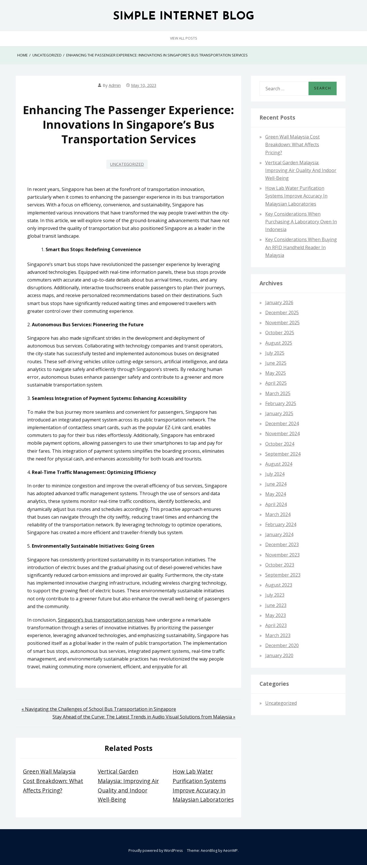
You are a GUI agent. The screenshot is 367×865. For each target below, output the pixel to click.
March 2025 (277, 393)
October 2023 (279, 565)
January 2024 (279, 534)
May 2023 (275, 615)
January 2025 (279, 413)
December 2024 (282, 423)
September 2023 (282, 575)
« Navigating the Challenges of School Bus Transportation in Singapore (99, 709)
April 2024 (276, 504)
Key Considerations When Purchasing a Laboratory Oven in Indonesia (301, 222)
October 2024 (279, 444)
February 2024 (280, 524)
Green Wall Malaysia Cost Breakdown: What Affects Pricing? (53, 781)
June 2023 (275, 605)
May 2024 (275, 494)
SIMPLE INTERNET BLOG (183, 16)
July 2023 (274, 595)
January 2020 (279, 655)
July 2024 (274, 474)
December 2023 (282, 544)
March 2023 (277, 635)
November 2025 (282, 322)
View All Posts (183, 38)
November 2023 (282, 555)
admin (115, 85)
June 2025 (275, 363)
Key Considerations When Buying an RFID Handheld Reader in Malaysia (301, 247)
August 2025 (278, 343)
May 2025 (275, 373)
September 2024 (282, 454)
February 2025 (280, 403)
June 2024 (275, 484)
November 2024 (282, 433)
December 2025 (282, 312)
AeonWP (230, 850)
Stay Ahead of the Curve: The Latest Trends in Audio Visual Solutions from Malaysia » (143, 717)
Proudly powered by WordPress (155, 850)
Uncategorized (127, 164)
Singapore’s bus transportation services (101, 620)
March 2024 (277, 514)
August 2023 (278, 585)
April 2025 (276, 383)
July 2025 (274, 353)
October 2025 (279, 332)
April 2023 (276, 625)
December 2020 (282, 645)
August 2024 (278, 464)
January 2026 (279, 302)
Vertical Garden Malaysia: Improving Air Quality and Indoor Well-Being (300, 170)
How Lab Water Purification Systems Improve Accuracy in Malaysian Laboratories (296, 196)
